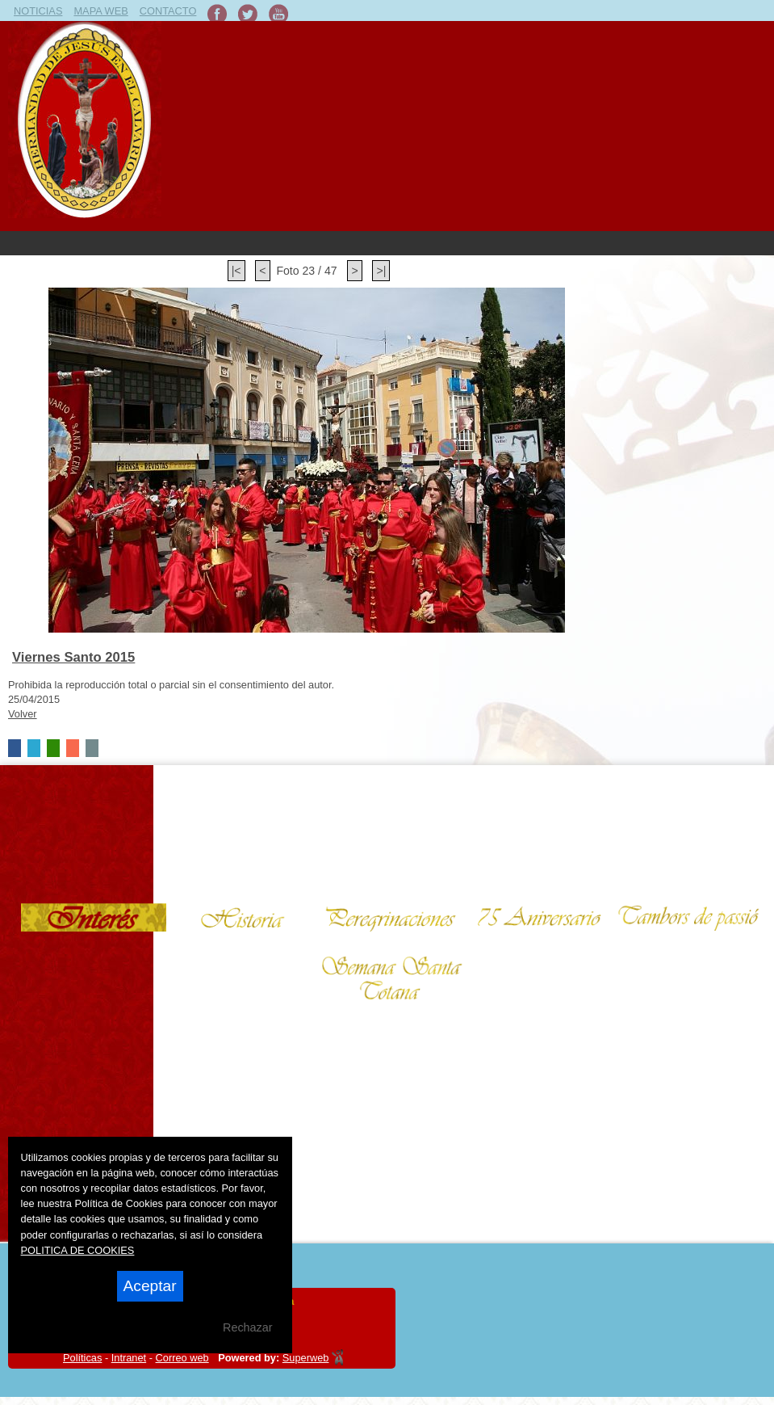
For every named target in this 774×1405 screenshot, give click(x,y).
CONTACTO (168, 11)
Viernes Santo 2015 (73, 657)
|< (236, 270)
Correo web (182, 1358)
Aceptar (150, 1285)
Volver (22, 714)
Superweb (305, 1358)
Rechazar (248, 1327)
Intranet (128, 1358)
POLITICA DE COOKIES (78, 1250)
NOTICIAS (38, 11)
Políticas (82, 1358)
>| (381, 270)
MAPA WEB (100, 11)
